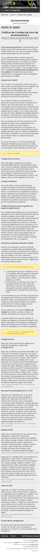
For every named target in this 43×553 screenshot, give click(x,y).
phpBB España (34, 544)
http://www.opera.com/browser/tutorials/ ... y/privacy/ (18, 480)
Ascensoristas (20, 20)
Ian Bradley (34, 540)
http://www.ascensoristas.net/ (19, 38)
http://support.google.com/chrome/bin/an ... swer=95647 (18, 385)
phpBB (16, 542)
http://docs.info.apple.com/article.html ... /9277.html (17, 515)
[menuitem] (6, 10)
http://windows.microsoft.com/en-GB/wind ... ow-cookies (19, 425)
